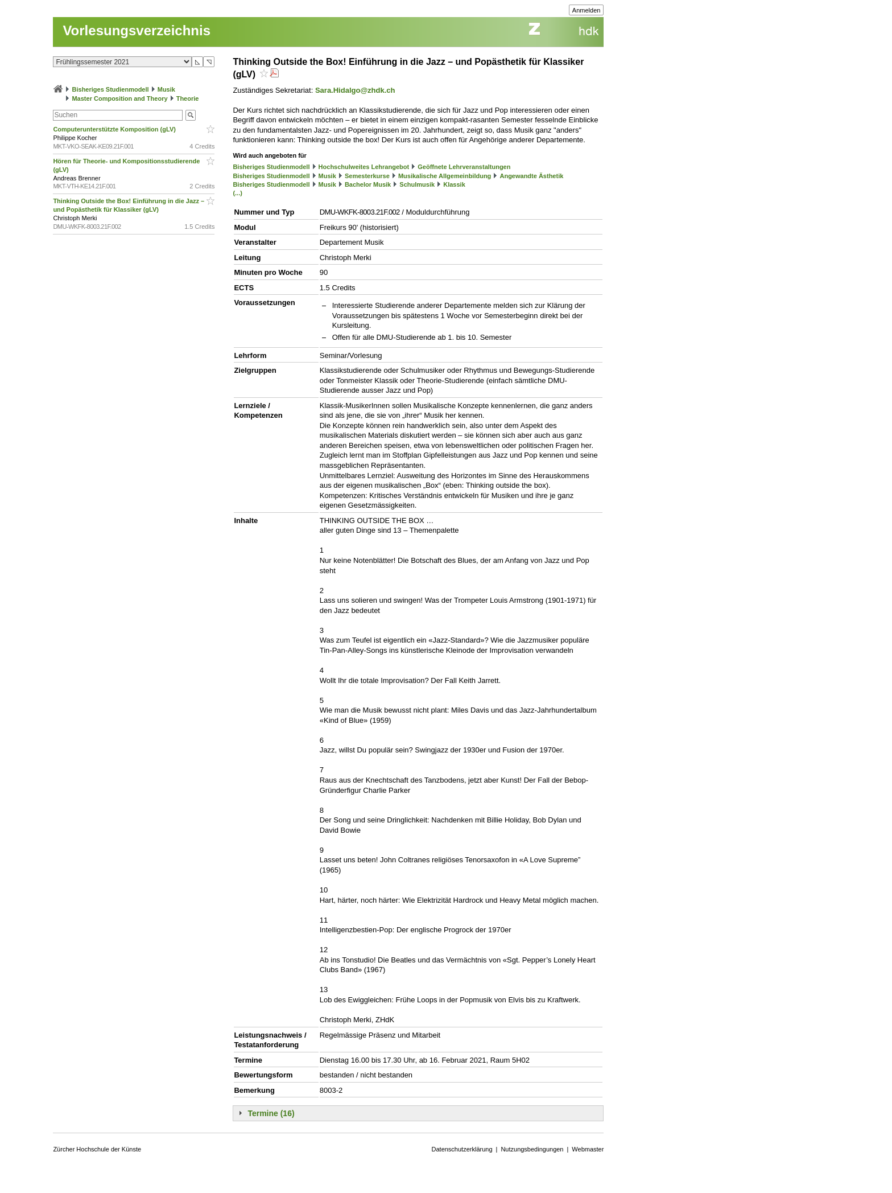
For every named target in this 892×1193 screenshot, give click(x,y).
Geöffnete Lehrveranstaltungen (464, 166)
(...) (237, 193)
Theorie (187, 98)
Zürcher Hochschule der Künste (97, 1149)
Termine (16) (270, 1113)
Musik (166, 89)
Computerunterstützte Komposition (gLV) (115, 129)
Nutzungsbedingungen (532, 1149)
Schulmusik (417, 184)
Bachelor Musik (368, 184)
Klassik (454, 184)
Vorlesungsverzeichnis (136, 30)
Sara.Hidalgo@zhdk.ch (355, 90)
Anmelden (586, 10)
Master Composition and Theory (119, 98)
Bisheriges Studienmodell (110, 89)
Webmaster (588, 1149)
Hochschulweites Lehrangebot (364, 166)
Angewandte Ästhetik (531, 175)
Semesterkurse (367, 175)
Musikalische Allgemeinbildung (444, 175)
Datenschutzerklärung (462, 1149)
